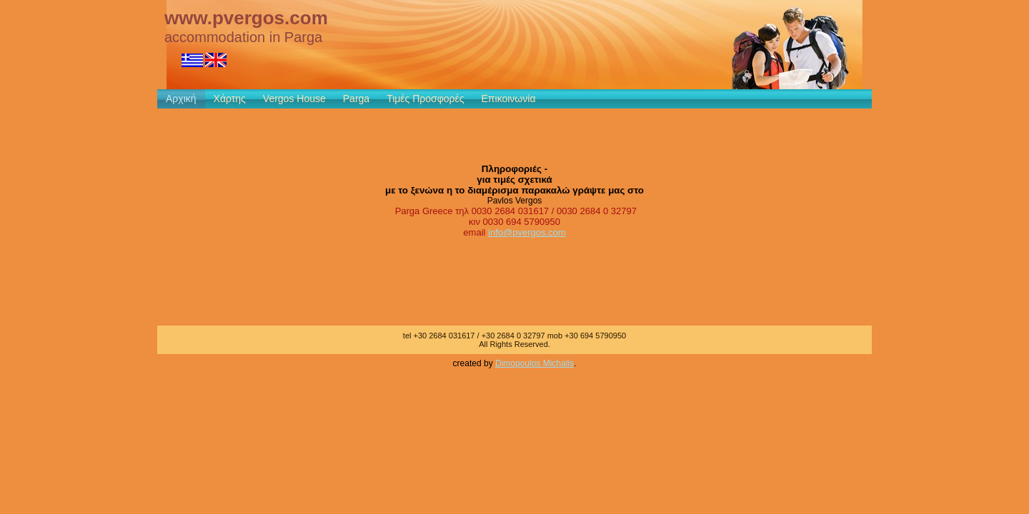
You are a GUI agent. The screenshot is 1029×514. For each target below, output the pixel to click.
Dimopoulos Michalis (534, 363)
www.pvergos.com (246, 18)
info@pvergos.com (527, 232)
